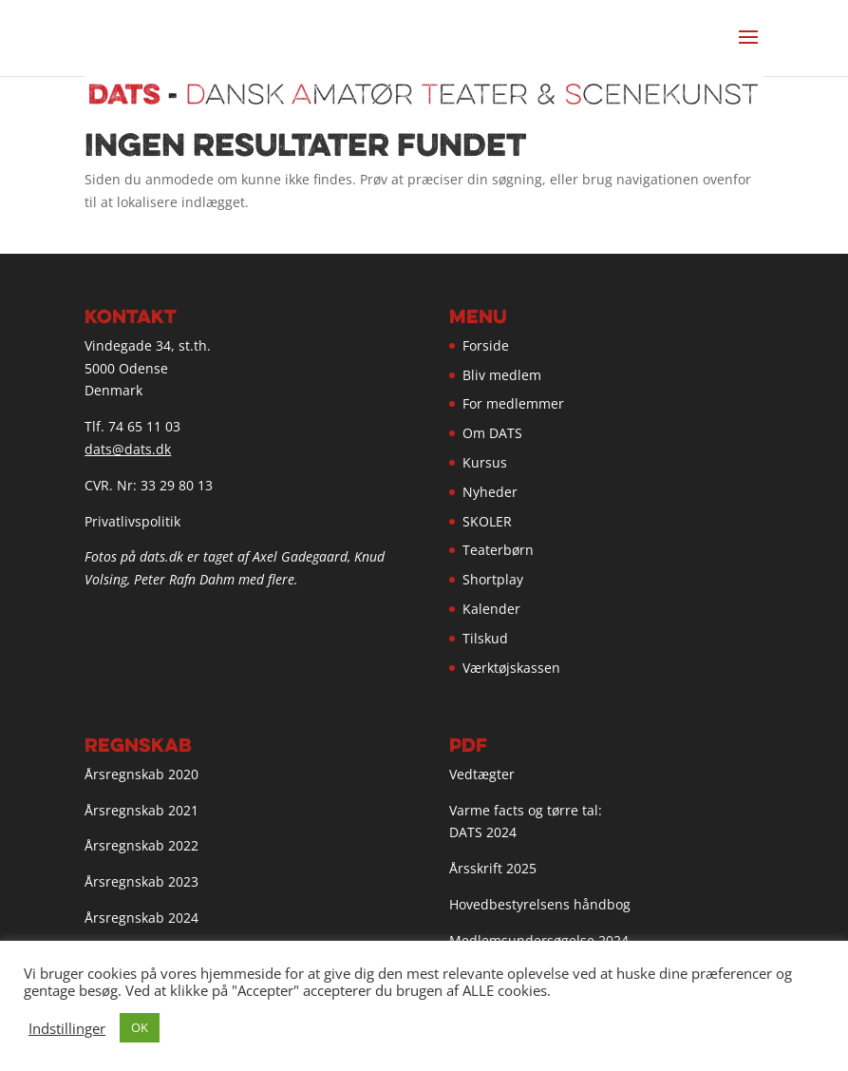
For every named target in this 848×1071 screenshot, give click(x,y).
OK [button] (139, 1027)
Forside (485, 345)
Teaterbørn (498, 550)
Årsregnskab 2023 (141, 881)
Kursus (484, 462)
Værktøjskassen (511, 668)
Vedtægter (482, 774)
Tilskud (485, 638)
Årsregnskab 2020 (141, 774)
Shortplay (492, 579)
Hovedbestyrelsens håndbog (540, 904)
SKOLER (487, 521)
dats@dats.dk (128, 449)
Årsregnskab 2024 (141, 917)
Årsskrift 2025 (493, 868)
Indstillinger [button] (66, 1028)
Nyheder (490, 492)
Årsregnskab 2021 (141, 810)
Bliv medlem (501, 375)
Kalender (491, 609)
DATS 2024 (483, 832)
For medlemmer (513, 403)
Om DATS (492, 433)
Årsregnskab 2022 (141, 845)
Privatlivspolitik (132, 521)
